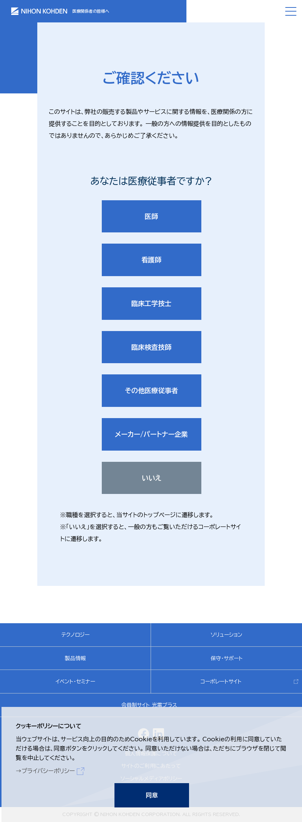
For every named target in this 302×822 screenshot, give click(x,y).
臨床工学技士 (151, 303)
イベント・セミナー (75, 682)
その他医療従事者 (151, 390)
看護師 (151, 259)
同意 (151, 794)
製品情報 (75, 658)
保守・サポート (227, 658)
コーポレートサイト (221, 682)
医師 (151, 216)
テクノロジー (75, 635)
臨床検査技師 (151, 347)
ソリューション (226, 635)
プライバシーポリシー (48, 770)
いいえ (151, 478)
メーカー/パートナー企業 (151, 434)
